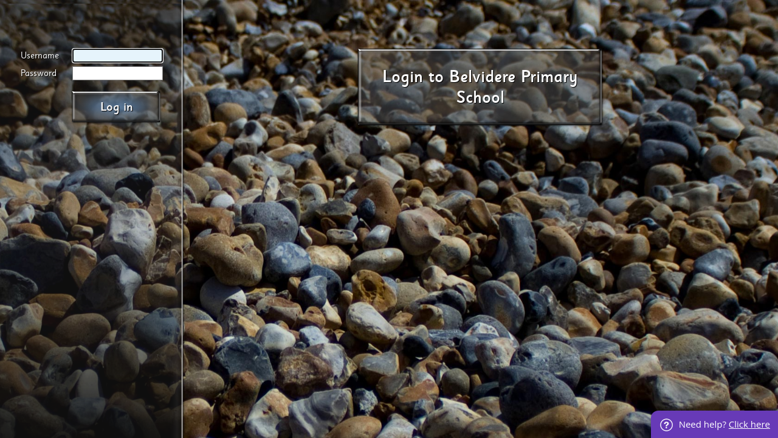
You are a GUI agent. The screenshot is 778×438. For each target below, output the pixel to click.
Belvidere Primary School (513, 87)
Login (402, 77)
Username (40, 55)
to (436, 77)
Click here (749, 424)
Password (39, 73)
